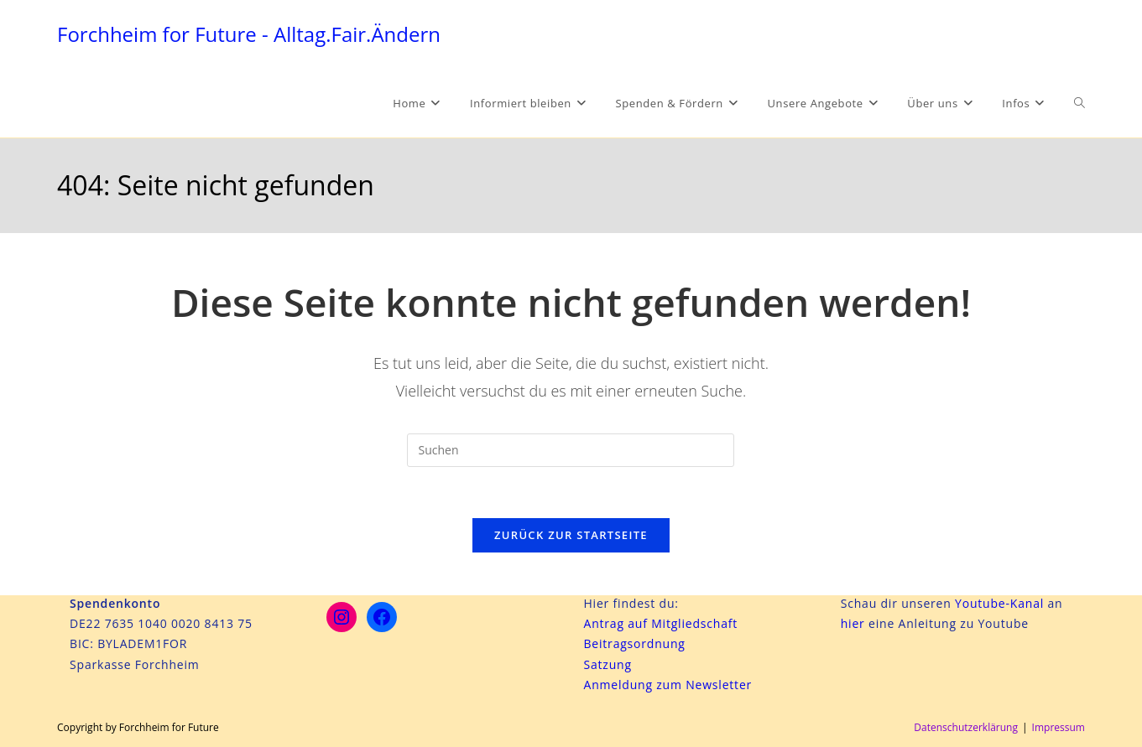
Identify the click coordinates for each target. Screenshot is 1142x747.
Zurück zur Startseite (571, 534)
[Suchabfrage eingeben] (570, 450)
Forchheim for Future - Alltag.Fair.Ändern (249, 34)
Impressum (1058, 727)
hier (854, 623)
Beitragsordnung (634, 643)
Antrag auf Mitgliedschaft (660, 623)
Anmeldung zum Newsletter (667, 685)
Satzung (607, 664)
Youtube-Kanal (999, 603)
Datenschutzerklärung (966, 727)
